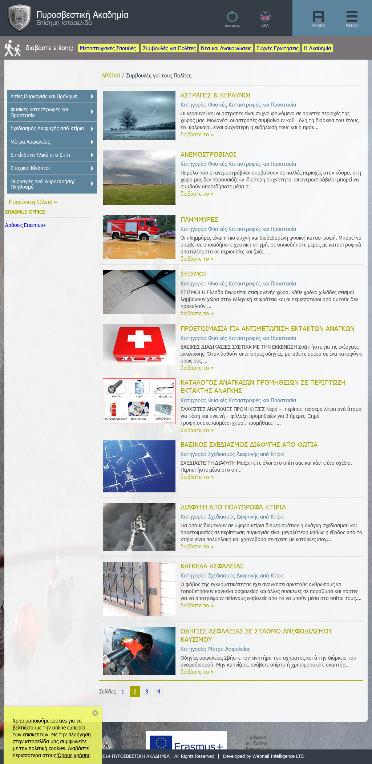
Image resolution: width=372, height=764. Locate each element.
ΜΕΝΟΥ (352, 25)
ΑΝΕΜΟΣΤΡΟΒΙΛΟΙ (208, 154)
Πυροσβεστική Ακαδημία (82, 14)
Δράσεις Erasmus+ (25, 224)
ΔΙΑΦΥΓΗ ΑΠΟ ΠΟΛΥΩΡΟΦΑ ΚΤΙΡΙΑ (233, 507)
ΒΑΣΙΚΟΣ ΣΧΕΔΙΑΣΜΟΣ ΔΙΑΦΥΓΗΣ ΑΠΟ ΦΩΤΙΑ (249, 444)
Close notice (95, 713)
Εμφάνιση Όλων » (33, 201)
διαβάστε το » (197, 134)
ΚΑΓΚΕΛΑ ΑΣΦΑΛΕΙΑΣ (212, 565)
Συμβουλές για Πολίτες (169, 48)
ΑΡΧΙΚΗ (318, 25)
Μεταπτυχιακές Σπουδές (108, 48)
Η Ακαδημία (317, 48)
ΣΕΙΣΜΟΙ (193, 273)
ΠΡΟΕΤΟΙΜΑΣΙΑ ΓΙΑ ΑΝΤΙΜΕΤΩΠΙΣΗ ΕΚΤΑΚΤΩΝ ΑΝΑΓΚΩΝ (268, 328)
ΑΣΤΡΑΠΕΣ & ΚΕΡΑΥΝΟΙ (216, 95)
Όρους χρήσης (73, 755)
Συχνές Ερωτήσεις (277, 48)
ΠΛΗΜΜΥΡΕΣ (199, 219)
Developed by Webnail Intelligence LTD (263, 756)
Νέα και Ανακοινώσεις (226, 48)
